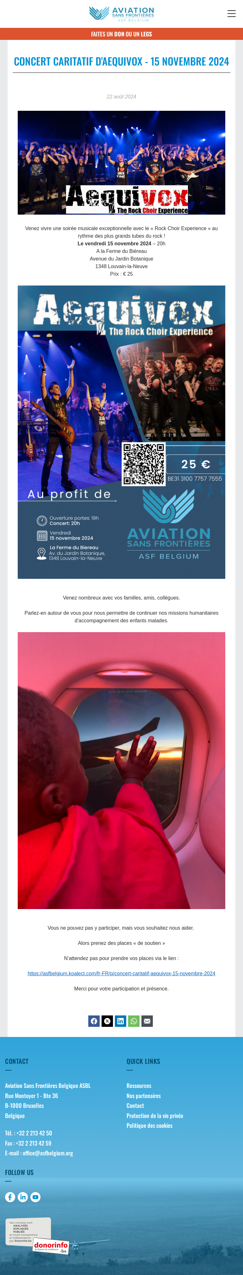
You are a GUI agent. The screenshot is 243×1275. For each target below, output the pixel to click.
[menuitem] (182, 1086)
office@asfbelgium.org (48, 1153)
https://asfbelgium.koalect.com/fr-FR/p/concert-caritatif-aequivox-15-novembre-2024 (121, 973)
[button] (231, 14)
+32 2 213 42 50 (34, 1133)
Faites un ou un (121, 34)
